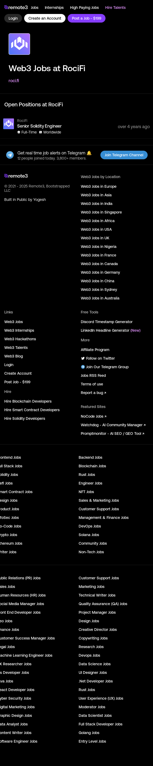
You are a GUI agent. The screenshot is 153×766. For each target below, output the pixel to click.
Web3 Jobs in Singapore (101, 212)
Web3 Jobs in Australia (100, 298)
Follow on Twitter (98, 358)
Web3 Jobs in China (97, 281)
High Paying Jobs (84, 7)
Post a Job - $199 (86, 18)
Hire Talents (115, 7)
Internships (54, 7)
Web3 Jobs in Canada (99, 264)
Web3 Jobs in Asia (96, 195)
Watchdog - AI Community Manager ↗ (113, 425)
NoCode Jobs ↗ (93, 416)
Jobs (34, 7)
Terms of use (92, 384)
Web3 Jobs (13, 322)
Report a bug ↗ (93, 393)
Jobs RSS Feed (93, 375)
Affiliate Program (95, 350)
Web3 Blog (13, 356)
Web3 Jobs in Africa (98, 221)
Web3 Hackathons (20, 339)
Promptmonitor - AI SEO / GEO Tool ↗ (112, 433)
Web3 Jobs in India (96, 203)
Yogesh (39, 199)
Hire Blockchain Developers (28, 401)
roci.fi (14, 80)
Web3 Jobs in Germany (100, 272)
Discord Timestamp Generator (107, 322)
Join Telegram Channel (124, 155)
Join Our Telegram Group (105, 367)
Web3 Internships (19, 330)
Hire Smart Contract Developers (32, 410)
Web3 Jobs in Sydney (99, 289)
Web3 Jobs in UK (95, 238)
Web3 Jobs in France (98, 255)
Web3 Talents (16, 347)
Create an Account (44, 18)
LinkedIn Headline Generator (110, 330)
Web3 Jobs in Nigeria (98, 246)
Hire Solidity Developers (24, 418)
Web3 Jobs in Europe (98, 186)
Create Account (18, 373)
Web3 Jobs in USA (96, 229)
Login (13, 18)
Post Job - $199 (17, 382)
